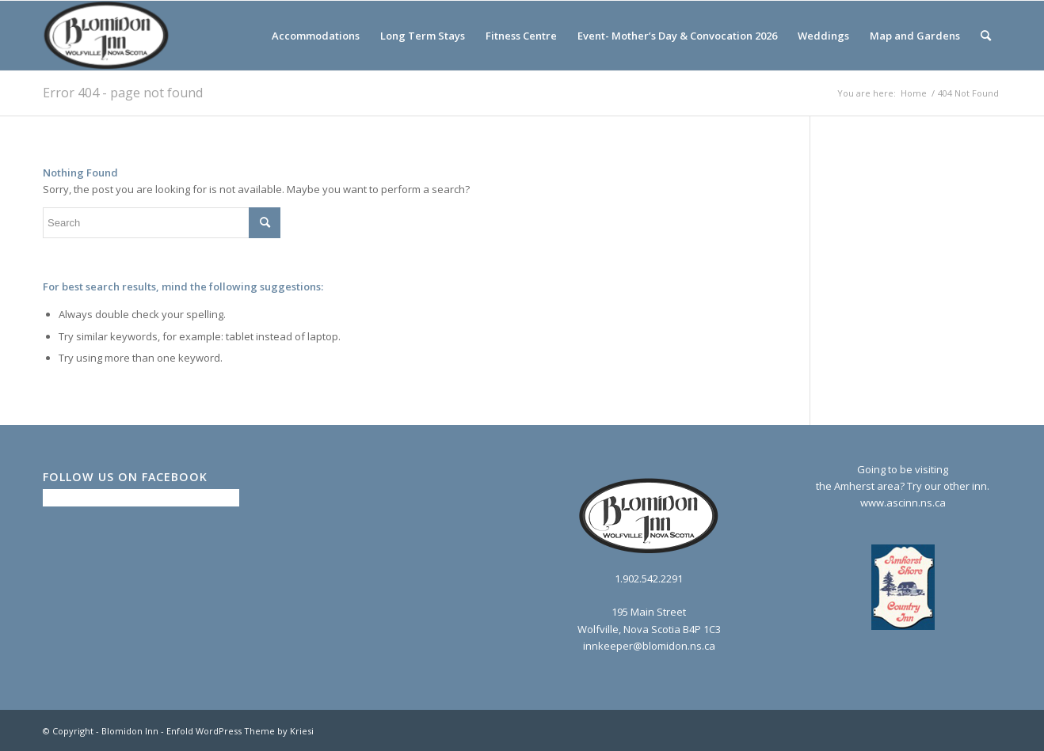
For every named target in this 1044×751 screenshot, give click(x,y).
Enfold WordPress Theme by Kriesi (240, 731)
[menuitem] (315, 35)
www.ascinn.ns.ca (903, 502)
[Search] (985, 35)
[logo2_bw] (106, 35)
